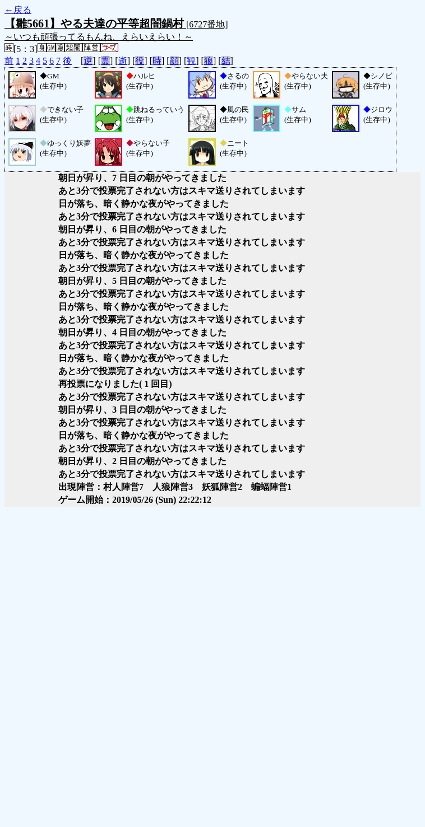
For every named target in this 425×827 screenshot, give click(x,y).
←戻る (17, 10)
